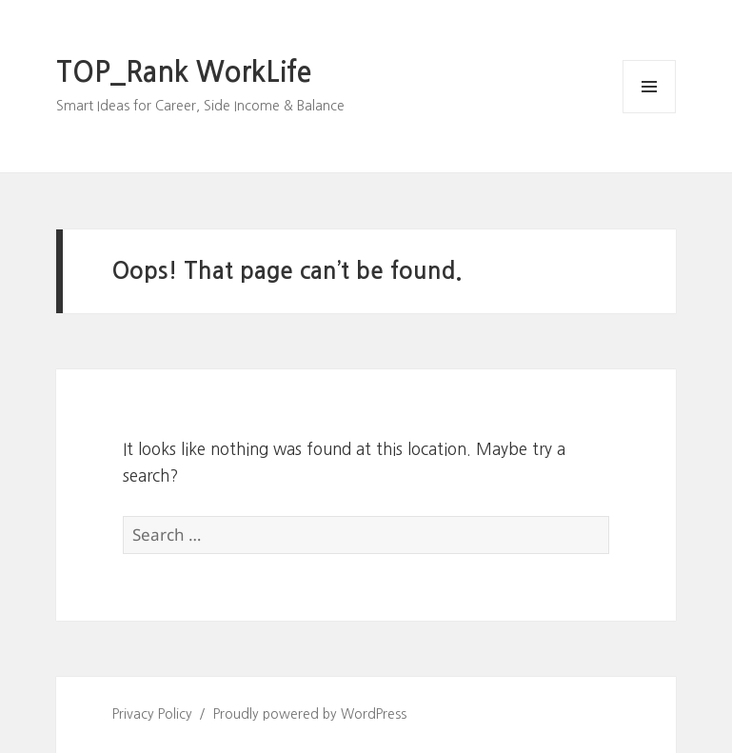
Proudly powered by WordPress (309, 714)
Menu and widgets (649, 112)
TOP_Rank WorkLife (183, 72)
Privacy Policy (152, 714)
